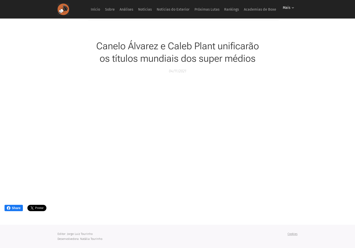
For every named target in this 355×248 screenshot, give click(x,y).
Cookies (292, 234)
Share (14, 208)
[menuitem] (111, 9)
